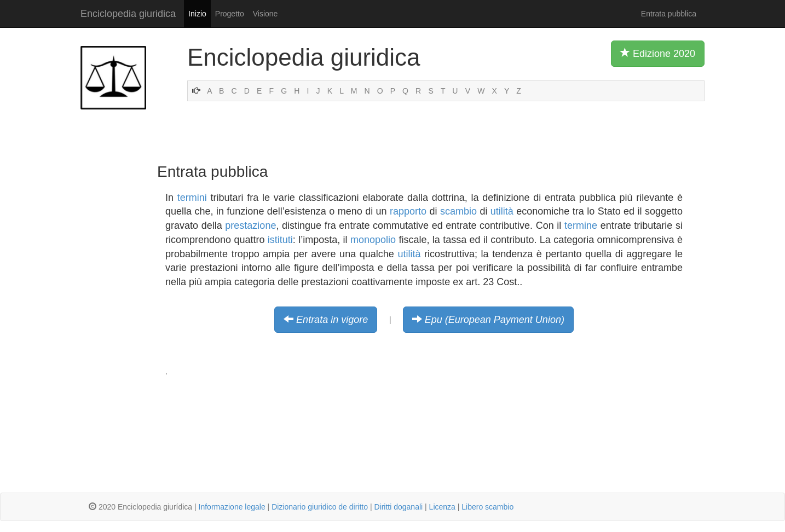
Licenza (442, 506)
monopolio (373, 239)
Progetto (229, 13)
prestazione (250, 225)
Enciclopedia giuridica (128, 13)
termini (192, 197)
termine (580, 225)
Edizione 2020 (657, 53)
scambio (458, 211)
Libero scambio (487, 506)
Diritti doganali (398, 506)
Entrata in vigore (332, 319)
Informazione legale (232, 506)
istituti (280, 239)
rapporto (408, 211)
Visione (265, 13)
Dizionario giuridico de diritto (320, 506)
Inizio (197, 13)
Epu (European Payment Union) (494, 319)
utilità (501, 211)
